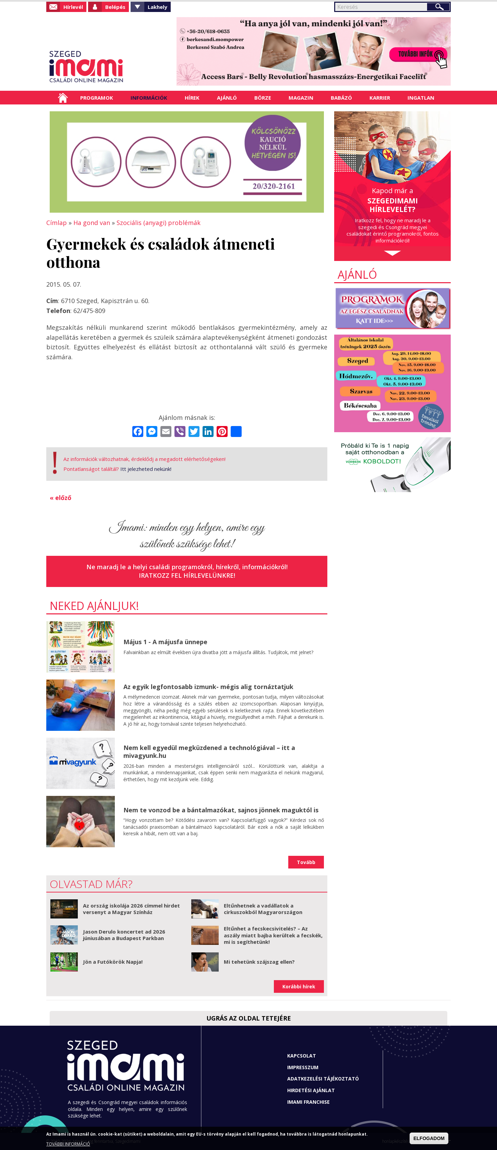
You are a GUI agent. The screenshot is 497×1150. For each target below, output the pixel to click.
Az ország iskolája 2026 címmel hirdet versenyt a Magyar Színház (131, 909)
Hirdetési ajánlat (311, 1090)
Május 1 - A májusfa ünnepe (165, 642)
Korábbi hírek (298, 986)
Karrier (379, 97)
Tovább (306, 862)
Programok (96, 97)
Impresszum (302, 1067)
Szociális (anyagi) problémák (159, 222)
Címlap (63, 97)
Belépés (115, 6)
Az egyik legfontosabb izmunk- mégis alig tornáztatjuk (208, 687)
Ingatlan (421, 97)
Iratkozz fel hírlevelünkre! (187, 575)
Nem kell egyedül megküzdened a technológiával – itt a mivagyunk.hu (209, 751)
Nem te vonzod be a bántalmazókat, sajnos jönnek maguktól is (220, 810)
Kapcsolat (301, 1055)
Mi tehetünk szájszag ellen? (259, 961)
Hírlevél (73, 6)
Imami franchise (308, 1102)
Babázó (341, 97)
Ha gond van (91, 222)
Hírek (192, 97)
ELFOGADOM (429, 1138)
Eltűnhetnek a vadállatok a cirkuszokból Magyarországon (263, 909)
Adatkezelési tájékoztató (323, 1078)
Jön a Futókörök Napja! (113, 961)
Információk (149, 97)
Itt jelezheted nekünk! (145, 468)
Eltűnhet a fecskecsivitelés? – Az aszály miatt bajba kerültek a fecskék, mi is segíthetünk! (273, 935)
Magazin (301, 97)
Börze (262, 97)
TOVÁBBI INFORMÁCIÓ (68, 1144)
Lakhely (157, 6)
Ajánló (227, 97)
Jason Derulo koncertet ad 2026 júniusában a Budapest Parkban (124, 935)
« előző (60, 497)
